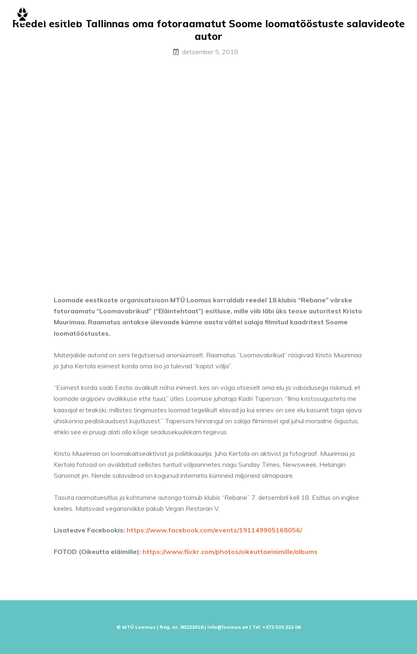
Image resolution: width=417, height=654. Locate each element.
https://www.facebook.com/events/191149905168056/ (214, 533)
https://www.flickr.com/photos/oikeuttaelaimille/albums (230, 555)
